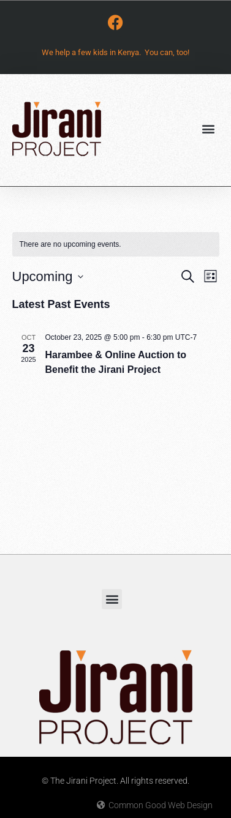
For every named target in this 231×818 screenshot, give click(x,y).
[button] (209, 128)
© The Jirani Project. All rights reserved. (115, 781)
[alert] (115, 244)
